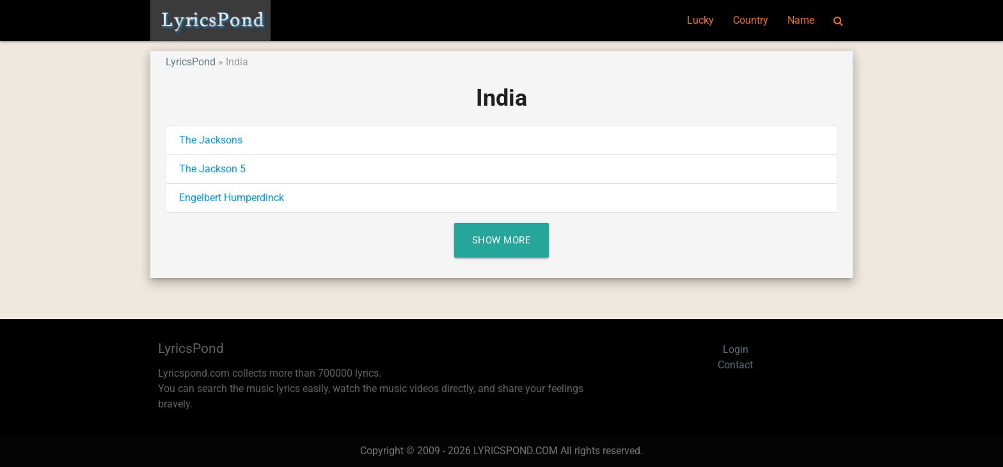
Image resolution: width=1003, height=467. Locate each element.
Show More (502, 240)
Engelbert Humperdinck (231, 198)
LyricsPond (191, 62)
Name (800, 20)
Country (750, 20)
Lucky (700, 20)
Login (735, 349)
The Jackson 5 (212, 169)
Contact (735, 365)
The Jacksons (210, 140)
